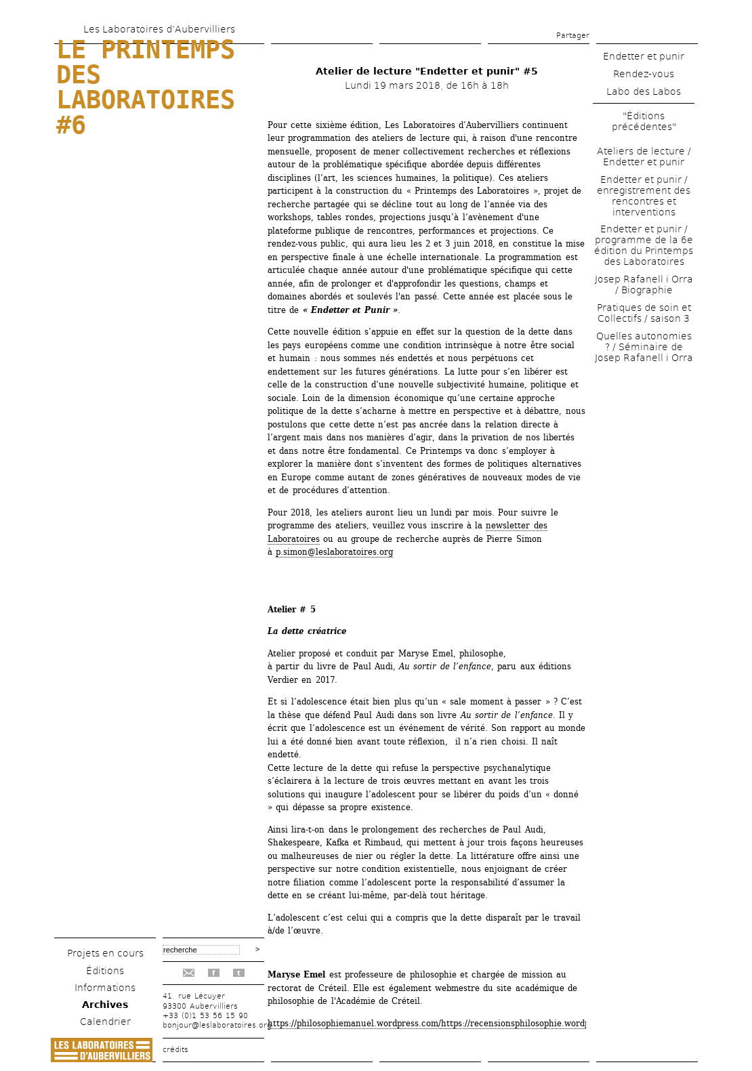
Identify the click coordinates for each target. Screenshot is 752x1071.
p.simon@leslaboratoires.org (334, 552)
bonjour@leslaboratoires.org (217, 1025)
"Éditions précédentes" (644, 121)
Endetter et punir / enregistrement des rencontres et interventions (643, 195)
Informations (105, 987)
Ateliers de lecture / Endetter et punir (644, 156)
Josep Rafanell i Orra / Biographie (644, 284)
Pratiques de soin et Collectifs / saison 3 (644, 313)
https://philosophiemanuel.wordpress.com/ (354, 1023)
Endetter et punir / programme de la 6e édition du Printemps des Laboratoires (643, 245)
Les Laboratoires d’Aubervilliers (159, 29)
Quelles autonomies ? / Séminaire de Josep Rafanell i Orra (644, 347)
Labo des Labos (643, 91)
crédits (175, 1049)
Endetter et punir (643, 56)
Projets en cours (105, 953)
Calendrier (105, 1021)
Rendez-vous (643, 73)
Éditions (105, 970)
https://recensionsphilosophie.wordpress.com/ (535, 1023)
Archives (105, 1004)
